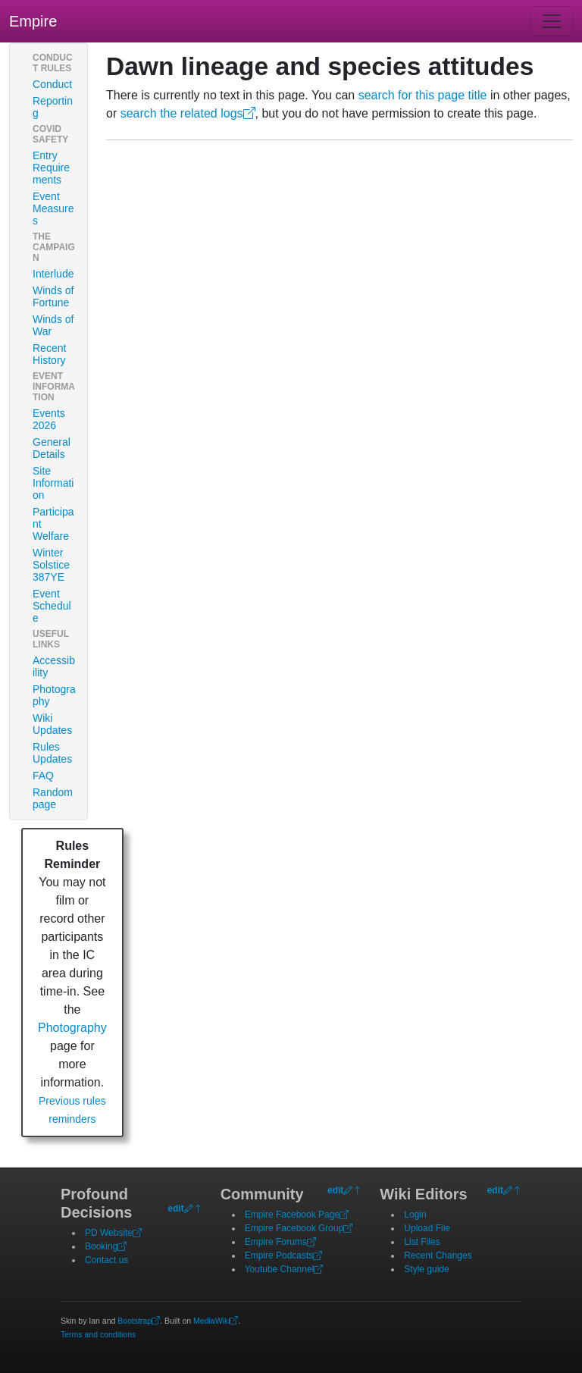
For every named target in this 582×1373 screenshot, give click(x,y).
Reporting (53, 107)
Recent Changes (437, 1255)
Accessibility (54, 666)
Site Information (53, 483)
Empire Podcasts (284, 1255)
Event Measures (53, 208)
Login (415, 1214)
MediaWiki (215, 1320)
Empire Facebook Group (299, 1228)
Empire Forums (280, 1242)
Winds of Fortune (53, 296)
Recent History (49, 354)
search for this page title (422, 95)
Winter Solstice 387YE (51, 565)
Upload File (427, 1228)
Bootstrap (138, 1320)
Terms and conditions (98, 1334)
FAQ (43, 776)
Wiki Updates (52, 724)
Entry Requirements (51, 167)
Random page (53, 798)
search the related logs (187, 113)
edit (175, 1208)
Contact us (106, 1260)
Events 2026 (49, 419)
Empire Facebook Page (297, 1214)
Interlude (53, 274)
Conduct (52, 84)
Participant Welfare (53, 524)
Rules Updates (52, 753)
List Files (422, 1242)
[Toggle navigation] (551, 21)
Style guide (426, 1269)
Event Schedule (52, 606)
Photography (54, 695)
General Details (51, 448)
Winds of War (53, 325)
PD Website (113, 1232)
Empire (33, 21)
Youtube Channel (284, 1269)
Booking (106, 1246)
